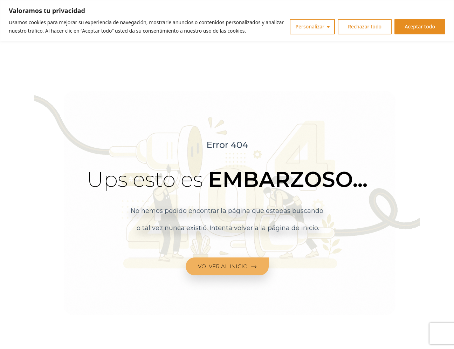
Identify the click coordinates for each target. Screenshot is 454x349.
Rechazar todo (364, 26)
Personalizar (309, 26)
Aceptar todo (420, 26)
